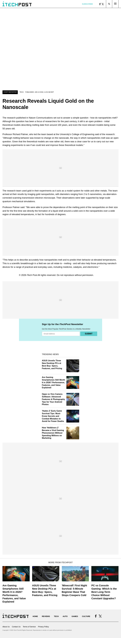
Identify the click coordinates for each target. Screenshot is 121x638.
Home (35, 616)
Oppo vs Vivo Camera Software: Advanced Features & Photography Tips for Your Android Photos (53, 399)
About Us (6, 627)
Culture (86, 616)
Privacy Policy (43, 627)
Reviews (46, 616)
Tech (21, 92)
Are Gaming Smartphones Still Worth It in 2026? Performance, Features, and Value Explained (53, 382)
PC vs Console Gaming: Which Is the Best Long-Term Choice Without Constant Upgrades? (104, 592)
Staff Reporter (10, 92)
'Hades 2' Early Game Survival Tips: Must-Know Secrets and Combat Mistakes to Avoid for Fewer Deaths (53, 416)
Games (75, 616)
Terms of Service (29, 627)
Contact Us (16, 627)
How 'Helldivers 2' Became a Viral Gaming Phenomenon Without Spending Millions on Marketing (53, 433)
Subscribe (87, 4)
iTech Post (32, 275)
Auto (65, 616)
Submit (88, 334)
